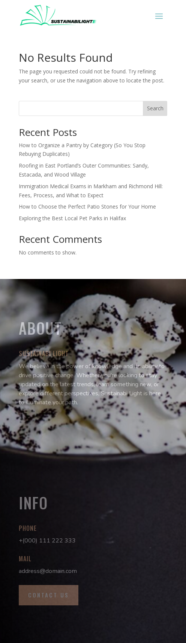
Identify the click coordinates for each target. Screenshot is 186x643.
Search (155, 108)
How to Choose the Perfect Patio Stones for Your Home (87, 206)
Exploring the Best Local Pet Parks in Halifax (72, 218)
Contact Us (48, 595)
